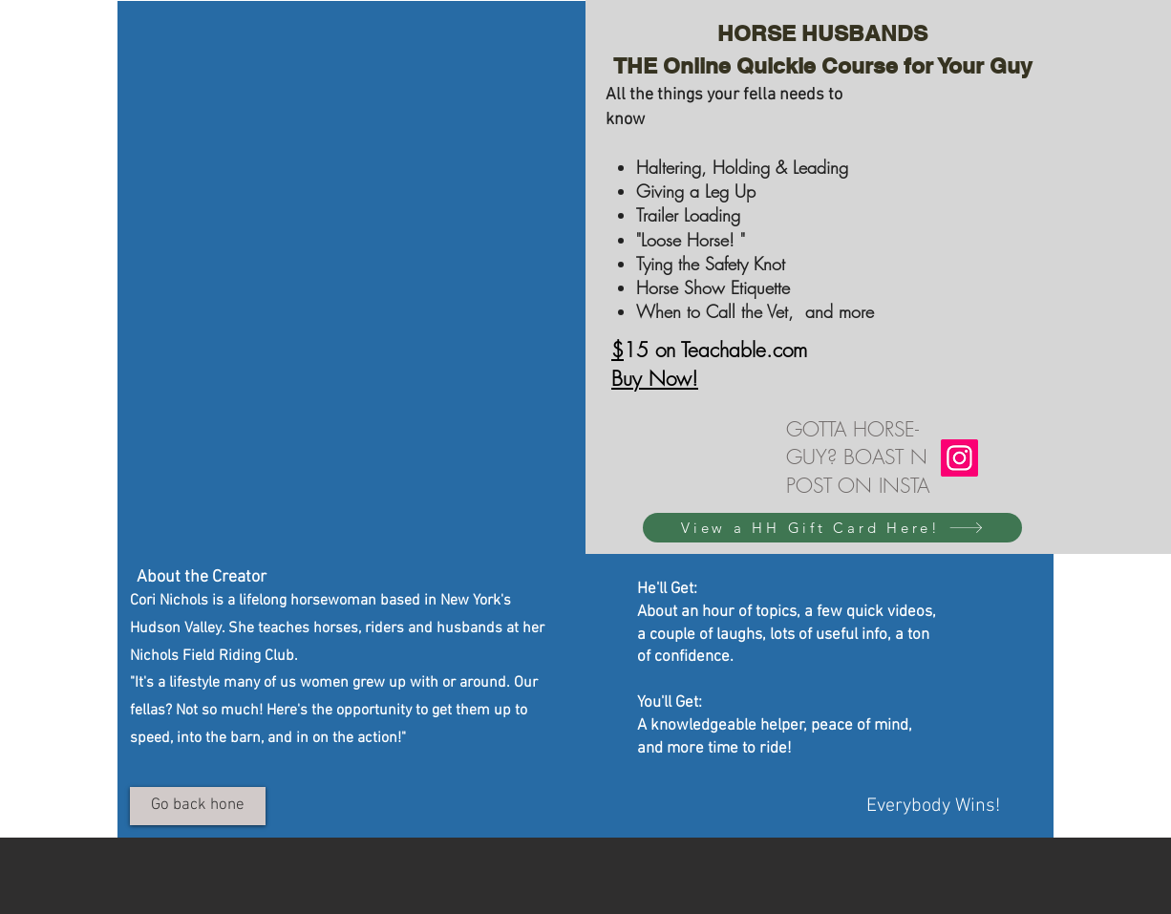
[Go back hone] (198, 806)
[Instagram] (959, 458)
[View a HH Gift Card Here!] (832, 527)
